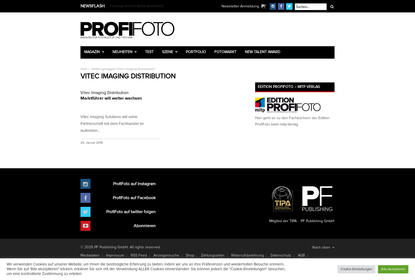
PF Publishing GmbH (317, 202)
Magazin (92, 52)
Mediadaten (90, 255)
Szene (167, 52)
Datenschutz (280, 255)
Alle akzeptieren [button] (393, 269)
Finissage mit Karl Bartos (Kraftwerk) (136, 6)
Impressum (115, 255)
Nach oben (323, 247)
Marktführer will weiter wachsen (120, 95)
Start (83, 69)
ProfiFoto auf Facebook (134, 198)
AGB (301, 255)
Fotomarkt (225, 52)
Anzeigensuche (166, 255)
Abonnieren (145, 226)
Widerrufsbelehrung (247, 255)
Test (149, 52)
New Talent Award (262, 52)
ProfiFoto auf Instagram (134, 184)
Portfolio (196, 52)
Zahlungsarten (212, 255)
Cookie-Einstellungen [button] (356, 269)
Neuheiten (122, 52)
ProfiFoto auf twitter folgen (131, 212)
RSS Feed (139, 255)
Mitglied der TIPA (283, 202)
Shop (190, 255)
